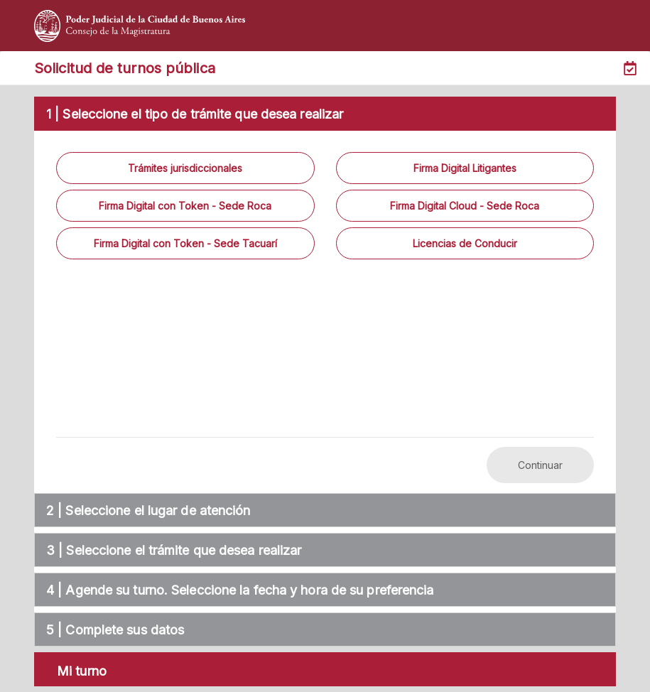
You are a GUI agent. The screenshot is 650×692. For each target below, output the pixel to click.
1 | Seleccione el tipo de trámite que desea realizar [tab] (192, 114)
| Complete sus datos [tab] (112, 629)
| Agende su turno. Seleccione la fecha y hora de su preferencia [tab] (237, 590)
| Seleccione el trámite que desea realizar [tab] (171, 550)
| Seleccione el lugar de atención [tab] (146, 510)
